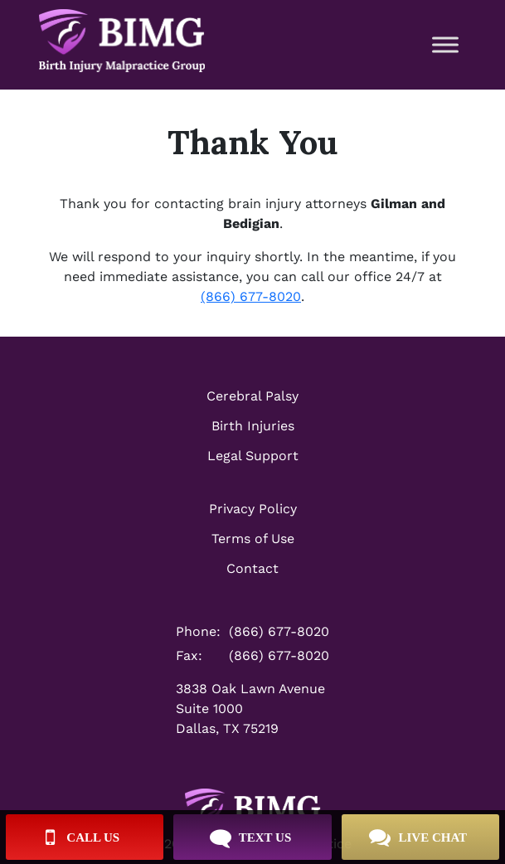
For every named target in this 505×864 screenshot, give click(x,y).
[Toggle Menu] (445, 44)
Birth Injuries (252, 426)
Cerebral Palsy (252, 396)
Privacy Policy (253, 509)
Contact (252, 568)
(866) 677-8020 (251, 296)
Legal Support (253, 456)
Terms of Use (252, 538)
